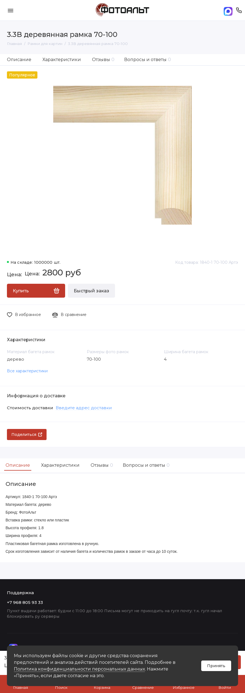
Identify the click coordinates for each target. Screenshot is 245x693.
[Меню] (10, 10)
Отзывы (103, 59)
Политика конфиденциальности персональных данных (79, 669)
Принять (216, 665)
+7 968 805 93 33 (25, 602)
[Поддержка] (239, 10)
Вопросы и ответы (147, 59)
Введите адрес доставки (84, 407)
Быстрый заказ (91, 290)
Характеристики (61, 59)
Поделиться (26, 434)
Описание (19, 59)
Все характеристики (27, 370)
